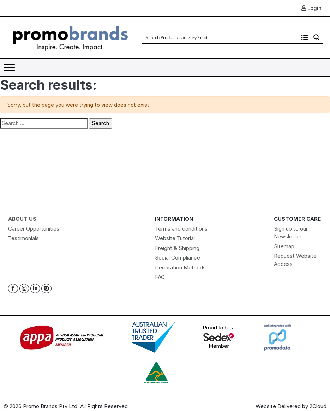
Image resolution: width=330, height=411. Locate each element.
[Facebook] (13, 288)
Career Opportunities (33, 228)
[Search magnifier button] (317, 37)
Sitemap (284, 246)
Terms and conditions (181, 228)
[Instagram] (24, 288)
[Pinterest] (46, 288)
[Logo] (70, 37)
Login (311, 8)
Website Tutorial (175, 238)
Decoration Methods (180, 267)
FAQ (160, 277)
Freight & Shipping (177, 248)
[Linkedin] (35, 288)
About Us (22, 218)
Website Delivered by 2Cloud (291, 406)
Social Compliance (177, 257)
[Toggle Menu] (9, 67)
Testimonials (23, 238)
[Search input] (220, 37)
